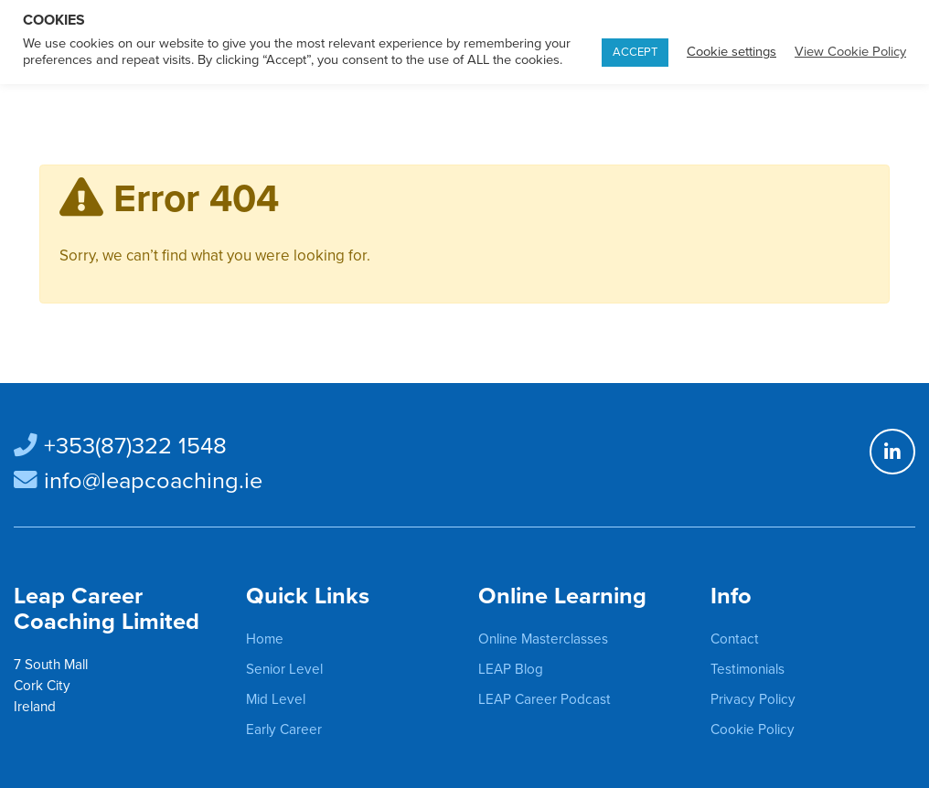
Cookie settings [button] (731, 51)
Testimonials (747, 669)
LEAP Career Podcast (544, 699)
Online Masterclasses (543, 639)
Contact (734, 639)
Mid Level (275, 699)
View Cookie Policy (850, 51)
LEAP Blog (510, 669)
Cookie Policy (752, 729)
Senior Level (284, 669)
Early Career (284, 729)
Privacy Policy (753, 699)
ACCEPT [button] (635, 52)
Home (264, 639)
